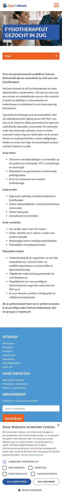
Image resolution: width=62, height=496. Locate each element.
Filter (8, 55)
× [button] (58, 425)
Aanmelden (8, 359)
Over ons (7, 366)
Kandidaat (7, 347)
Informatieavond (11, 362)
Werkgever (8, 343)
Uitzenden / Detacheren (15, 383)
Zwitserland (8, 355)
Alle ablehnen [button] (46, 481)
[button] (31, 490)
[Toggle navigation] (56, 5)
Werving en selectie (13, 379)
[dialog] (31, 459)
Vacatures (7, 351)
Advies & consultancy (14, 387)
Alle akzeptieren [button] (17, 481)
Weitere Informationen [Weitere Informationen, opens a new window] (32, 455)
